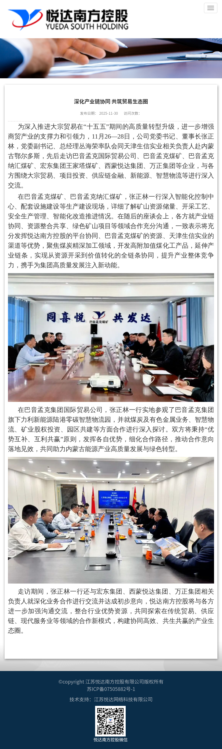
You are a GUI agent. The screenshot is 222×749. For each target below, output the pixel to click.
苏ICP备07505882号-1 (111, 688)
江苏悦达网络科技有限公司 (123, 699)
